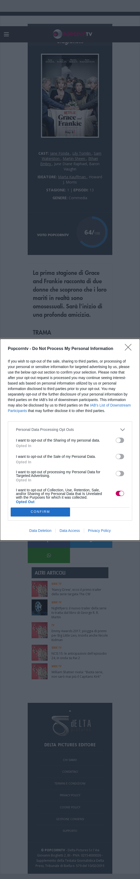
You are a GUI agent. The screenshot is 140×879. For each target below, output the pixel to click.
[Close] (130, 349)
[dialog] (70, 440)
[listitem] (70, 429)
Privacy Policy (99, 530)
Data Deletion (40, 530)
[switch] (120, 440)
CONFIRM (40, 512)
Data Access (70, 530)
